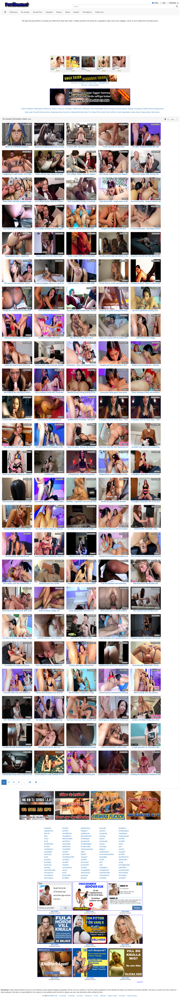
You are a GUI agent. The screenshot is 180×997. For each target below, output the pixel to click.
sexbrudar (103, 841)
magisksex (123, 833)
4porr (83, 852)
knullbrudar (48, 844)
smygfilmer (66, 836)
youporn (122, 852)
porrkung (47, 854)
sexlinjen (122, 878)
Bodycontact (159, 109)
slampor (65, 865)
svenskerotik (104, 873)
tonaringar (66, 844)
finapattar (103, 857)
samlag (102, 836)
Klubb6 (145, 109)
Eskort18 (151, 109)
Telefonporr (87, 109)
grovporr (47, 860)
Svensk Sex (104, 112)
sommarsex (67, 867)
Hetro (156, 3)
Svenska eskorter (121, 109)
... (24, 782)
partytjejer (48, 852)
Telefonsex (47, 109)
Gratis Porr (87, 112)
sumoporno (48, 873)
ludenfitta (122, 867)
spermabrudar (50, 870)
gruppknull (85, 841)
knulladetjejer (86, 844)
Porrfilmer (112, 112)
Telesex (54, 109)
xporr (121, 844)
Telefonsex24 (77, 109)
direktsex (122, 828)
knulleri (47, 846)
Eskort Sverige (109, 109)
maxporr (84, 857)
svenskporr (48, 875)
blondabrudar (86, 836)
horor (46, 839)
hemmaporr (48, 878)
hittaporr (84, 831)
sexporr (65, 852)
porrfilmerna (123, 857)
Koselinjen (68, 109)
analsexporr (104, 852)
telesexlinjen (67, 839)
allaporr (102, 849)
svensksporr (104, 875)
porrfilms (65, 860)
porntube (66, 854)
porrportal (85, 865)
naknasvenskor (87, 849)
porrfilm (65, 828)
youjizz (121, 849)
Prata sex (61, 109)
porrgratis (103, 833)
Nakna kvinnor (45, 112)
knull (46, 841)
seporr (102, 839)
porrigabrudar (124, 865)
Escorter (66, 112)
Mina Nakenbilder (97, 109)
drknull (46, 833)
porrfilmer (66, 841)
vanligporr (103, 867)
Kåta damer (155, 112)
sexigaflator (85, 870)
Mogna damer (146, 112)
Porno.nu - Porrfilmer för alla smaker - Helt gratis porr (90, 83)
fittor (46, 836)
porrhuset (85, 862)
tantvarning (85, 873)
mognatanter (124, 836)
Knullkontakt (74, 112)
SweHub (47, 828)
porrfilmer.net (52, 996)
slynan (102, 844)
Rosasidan (138, 109)
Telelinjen (30, 109)
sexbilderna (67, 833)
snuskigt (102, 846)
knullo (101, 860)
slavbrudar (123, 860)
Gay (163, 3)
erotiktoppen (124, 831)
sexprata (84, 875)
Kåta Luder (29, 112)
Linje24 (23, 109)
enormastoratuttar (106, 854)
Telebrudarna (38, 109)
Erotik (81, 112)
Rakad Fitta (96, 112)
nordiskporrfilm (68, 857)
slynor (64, 870)
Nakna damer (136, 112)
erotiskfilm (66, 849)
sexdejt (84, 867)
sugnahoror (48, 831)
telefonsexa (85, 828)
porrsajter (123, 875)
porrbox (102, 831)
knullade (102, 878)
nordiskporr (48, 849)
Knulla (119, 112)
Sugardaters (126, 112)
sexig (121, 862)
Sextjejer (131, 109)
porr (120, 846)
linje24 (83, 854)
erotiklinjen (85, 839)
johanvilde (66, 875)
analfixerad (85, 833)
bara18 (84, 878)
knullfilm (65, 878)
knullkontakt (86, 846)
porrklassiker (124, 870)
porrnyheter (123, 873)
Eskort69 (36, 112)
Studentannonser (57, 112)
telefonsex (66, 846)
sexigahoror (104, 870)
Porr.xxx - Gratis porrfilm (90, 85)
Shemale (172, 3)
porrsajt (102, 828)
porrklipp (47, 862)
